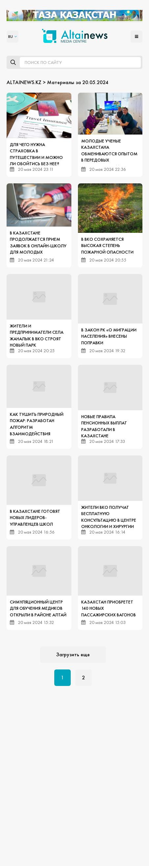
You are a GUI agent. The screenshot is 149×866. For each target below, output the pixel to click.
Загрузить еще (73, 654)
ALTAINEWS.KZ (24, 82)
